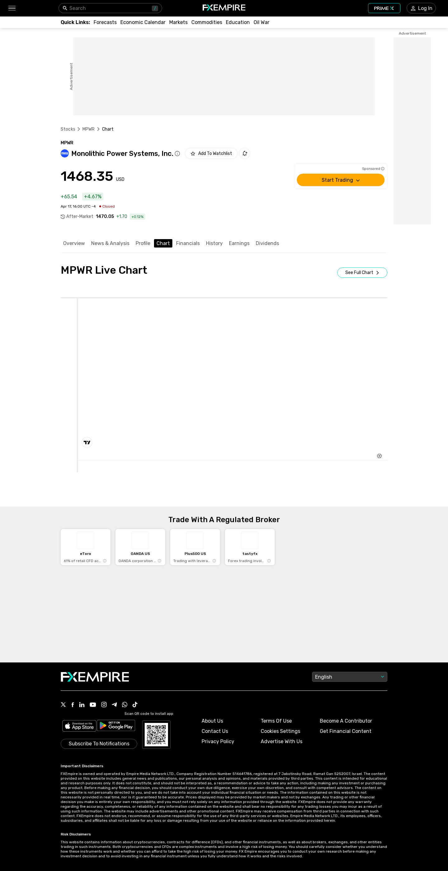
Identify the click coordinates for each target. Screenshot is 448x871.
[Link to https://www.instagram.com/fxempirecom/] (104, 705)
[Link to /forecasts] (105, 22)
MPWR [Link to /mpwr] (88, 129)
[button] (11, 8)
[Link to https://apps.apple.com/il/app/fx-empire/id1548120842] (79, 726)
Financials (188, 243)
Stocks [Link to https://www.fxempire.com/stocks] (68, 129)
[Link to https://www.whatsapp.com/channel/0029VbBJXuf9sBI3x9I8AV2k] (125, 705)
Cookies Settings (280, 731)
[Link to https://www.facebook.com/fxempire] (72, 705)
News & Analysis (110, 243)
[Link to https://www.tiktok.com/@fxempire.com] (135, 705)
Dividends (267, 243)
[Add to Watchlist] (211, 153)
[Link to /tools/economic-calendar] (143, 22)
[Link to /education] (238, 22)
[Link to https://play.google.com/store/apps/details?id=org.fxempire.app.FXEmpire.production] (116, 726)
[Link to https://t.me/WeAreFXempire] (114, 705)
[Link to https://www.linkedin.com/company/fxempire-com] (82, 705)
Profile (143, 243)
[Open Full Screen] (362, 272)
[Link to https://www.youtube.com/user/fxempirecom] (93, 705)
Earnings (239, 243)
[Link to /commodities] (206, 22)
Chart (163, 243)
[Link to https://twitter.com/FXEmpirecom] (63, 705)
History (214, 243)
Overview (74, 243)
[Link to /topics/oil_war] (261, 22)
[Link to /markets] (178, 22)
